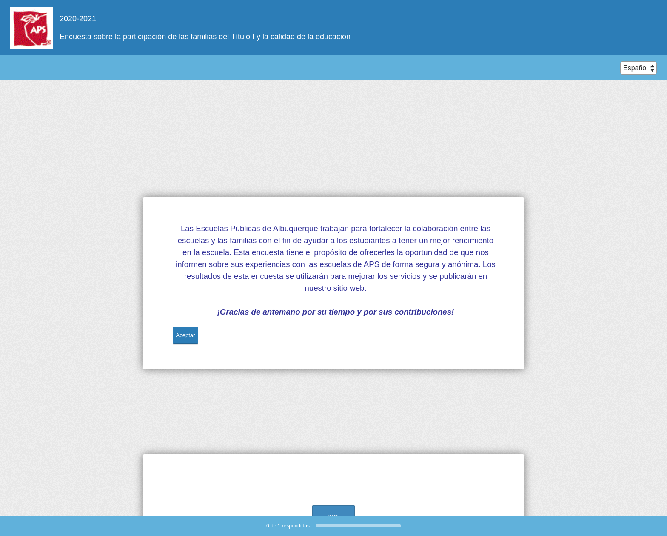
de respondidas (288, 526)
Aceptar (185, 335)
